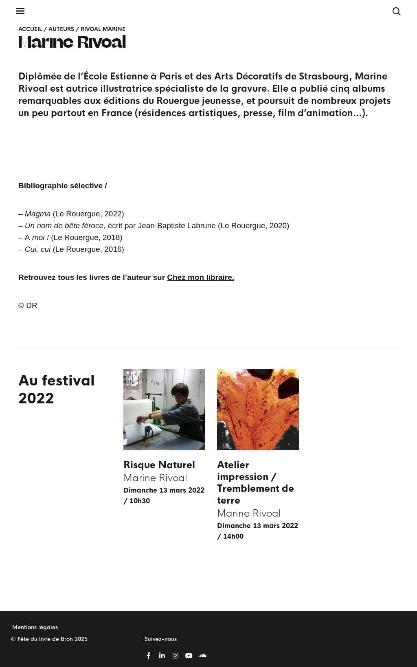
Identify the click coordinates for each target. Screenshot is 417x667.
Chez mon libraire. (200, 277)
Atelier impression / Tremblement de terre (255, 482)
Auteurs (61, 29)
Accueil (30, 29)
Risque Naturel (159, 465)
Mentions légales (35, 627)
